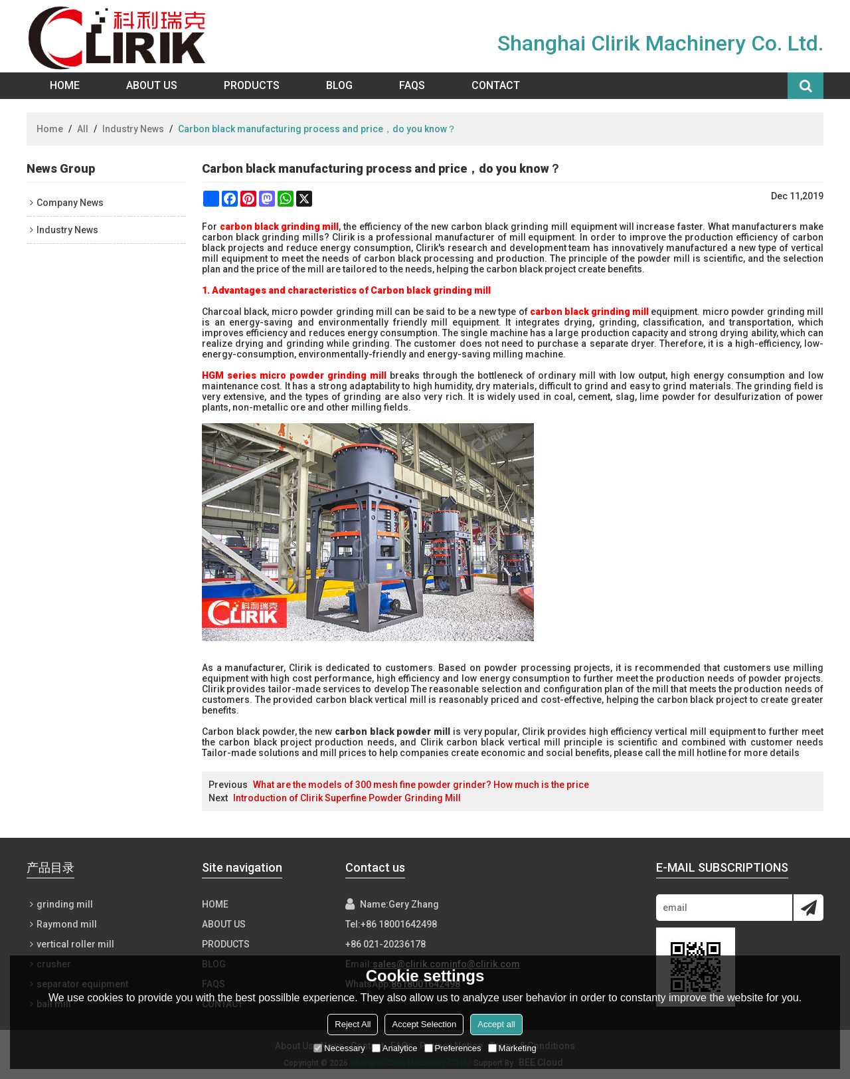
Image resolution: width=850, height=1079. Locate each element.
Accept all (496, 1024)
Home (65, 85)
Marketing (512, 1048)
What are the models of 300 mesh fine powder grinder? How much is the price (421, 784)
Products (252, 85)
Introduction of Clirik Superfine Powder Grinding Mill (347, 798)
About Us (151, 85)
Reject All (353, 1024)
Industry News (133, 129)
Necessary (339, 1048)
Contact (495, 85)
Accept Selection (424, 1024)
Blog (339, 85)
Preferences (452, 1048)
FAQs (412, 85)
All (82, 129)
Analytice (395, 1048)
